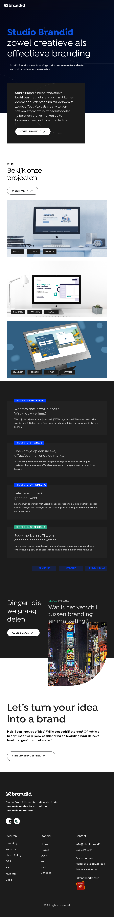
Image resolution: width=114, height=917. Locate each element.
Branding (11, 843)
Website (11, 849)
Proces (45, 850)
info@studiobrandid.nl (90, 844)
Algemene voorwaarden (90, 863)
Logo (9, 879)
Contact (46, 872)
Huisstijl (11, 873)
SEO (8, 867)
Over (44, 855)
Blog (43, 867)
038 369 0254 (84, 850)
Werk (44, 861)
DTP (8, 861)
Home (44, 844)
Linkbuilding (13, 855)
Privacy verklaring (87, 869)
